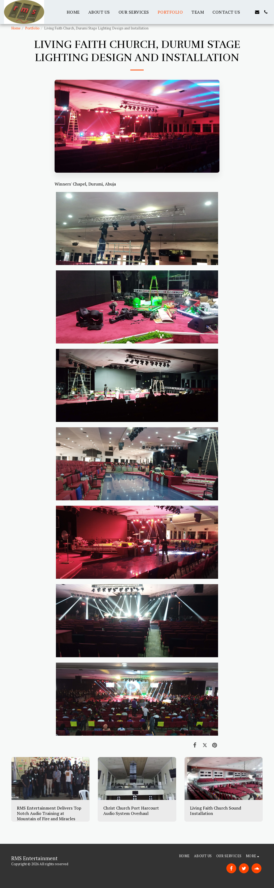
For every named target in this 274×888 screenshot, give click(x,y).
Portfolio (32, 28)
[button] (249, 12)
